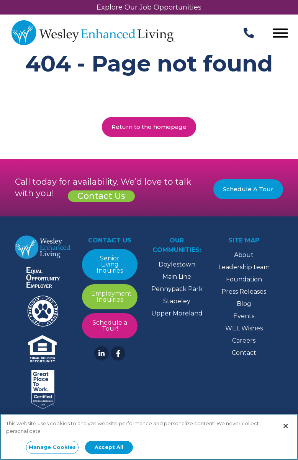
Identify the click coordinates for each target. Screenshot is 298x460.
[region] (149, 437)
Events (243, 316)
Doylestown (177, 264)
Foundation (244, 279)
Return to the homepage (149, 126)
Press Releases (243, 291)
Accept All (109, 447)
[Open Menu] (280, 34)
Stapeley (176, 301)
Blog (244, 303)
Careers (243, 340)
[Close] (285, 426)
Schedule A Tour (248, 189)
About (244, 254)
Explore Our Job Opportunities (149, 7)
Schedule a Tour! (109, 325)
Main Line (176, 276)
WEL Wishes (244, 328)
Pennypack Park (177, 289)
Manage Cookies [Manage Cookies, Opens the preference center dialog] (52, 447)
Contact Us (101, 196)
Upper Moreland (177, 313)
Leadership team (244, 267)
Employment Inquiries (111, 296)
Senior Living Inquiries (110, 264)
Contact (244, 352)
